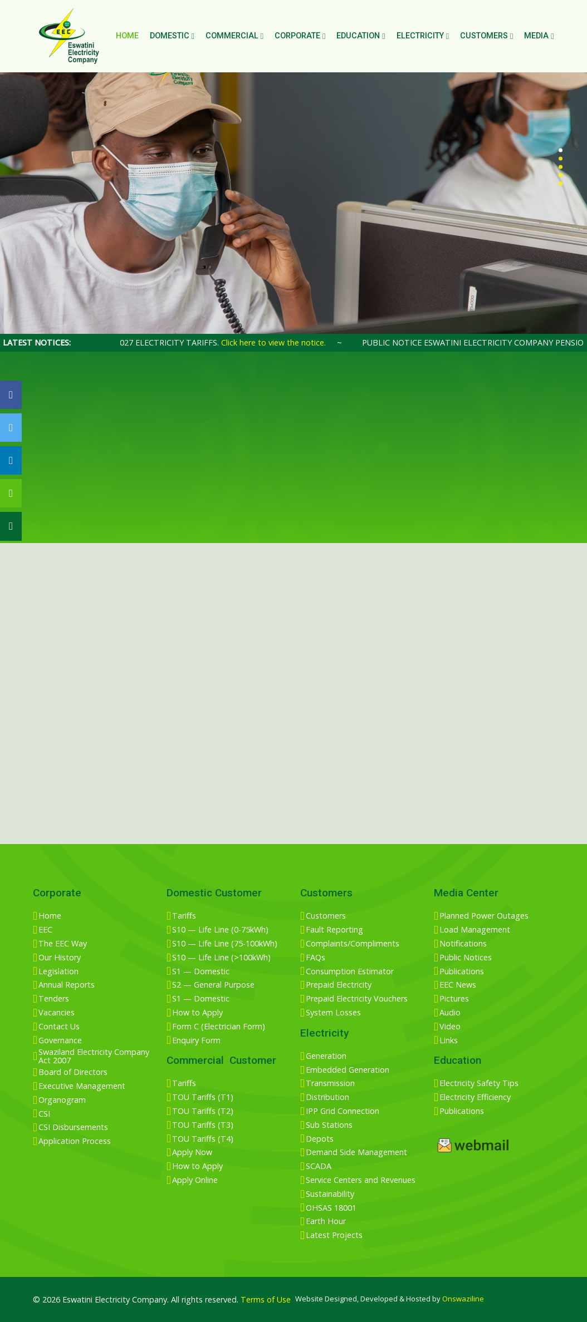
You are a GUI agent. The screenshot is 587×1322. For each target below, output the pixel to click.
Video (450, 1026)
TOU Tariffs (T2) (202, 1111)
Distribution (327, 1097)
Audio (450, 1013)
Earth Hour (326, 1221)
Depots (320, 1139)
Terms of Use (266, 1299)
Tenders (53, 999)
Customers (326, 916)
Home (127, 36)
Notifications (463, 944)
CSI (44, 1114)
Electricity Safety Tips (478, 1083)
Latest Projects (334, 1235)
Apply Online (195, 1180)
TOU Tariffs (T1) (202, 1097)
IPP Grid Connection (342, 1111)
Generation (326, 1056)
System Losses (333, 1013)
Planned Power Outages (484, 916)
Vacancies (56, 1013)
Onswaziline (463, 1299)
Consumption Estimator (350, 971)
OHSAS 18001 (331, 1208)
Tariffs (184, 916)
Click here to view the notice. (283, 342)
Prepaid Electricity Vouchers (357, 999)
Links (448, 1040)
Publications (461, 971)
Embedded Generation (347, 1070)
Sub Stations (329, 1125)
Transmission (330, 1083)
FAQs (315, 957)
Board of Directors (72, 1072)
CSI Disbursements (73, 1127)
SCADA (318, 1166)
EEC (45, 930)
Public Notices (465, 957)
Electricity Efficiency (475, 1097)
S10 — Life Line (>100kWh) (221, 957)
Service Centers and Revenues (360, 1180)
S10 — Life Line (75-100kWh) (224, 944)
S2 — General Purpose (213, 985)
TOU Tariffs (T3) (202, 1125)
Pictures (454, 999)
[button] (560, 150)
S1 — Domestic (200, 971)
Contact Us (59, 1026)
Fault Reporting (334, 930)
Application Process (74, 1141)
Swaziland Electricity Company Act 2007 (93, 1056)
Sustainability (330, 1194)
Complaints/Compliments (352, 944)
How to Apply (197, 1013)
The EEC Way (62, 944)
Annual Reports (66, 985)
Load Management (474, 930)
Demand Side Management (356, 1152)
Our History (59, 957)
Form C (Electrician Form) (218, 1026)
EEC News (457, 985)
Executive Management (81, 1086)
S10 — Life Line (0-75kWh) (220, 930)
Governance (60, 1040)
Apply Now (192, 1152)
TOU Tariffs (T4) (202, 1139)
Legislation (58, 971)
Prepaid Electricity (338, 985)
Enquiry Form (196, 1040)
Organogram (62, 1100)
